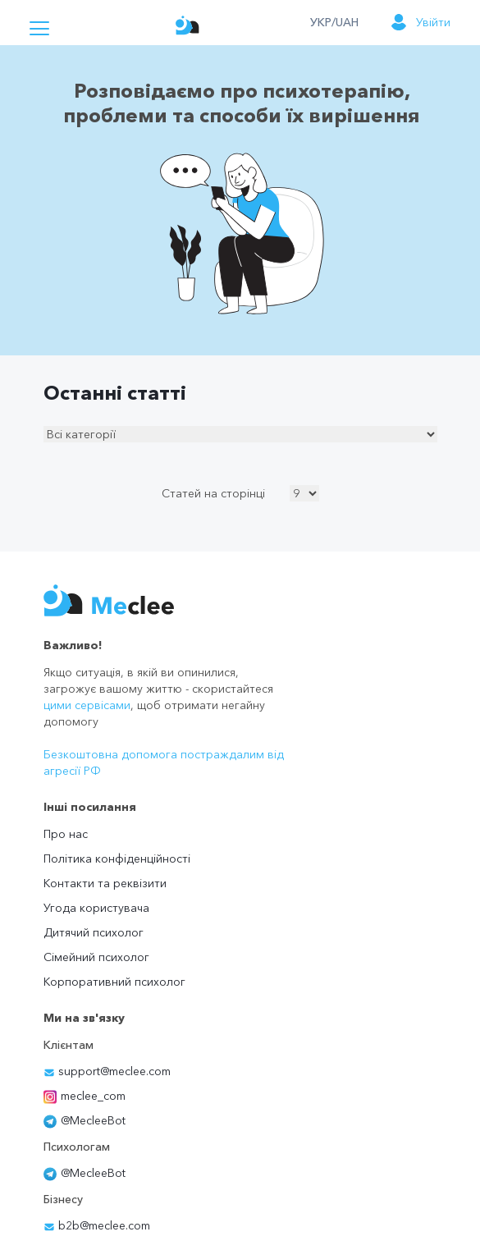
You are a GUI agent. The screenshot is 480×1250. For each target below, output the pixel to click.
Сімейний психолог (96, 957)
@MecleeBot (84, 1120)
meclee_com (84, 1095)
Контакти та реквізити (105, 883)
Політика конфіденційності (116, 858)
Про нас (65, 833)
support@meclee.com (107, 1071)
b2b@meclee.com (96, 1225)
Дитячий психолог (93, 932)
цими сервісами (86, 705)
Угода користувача (96, 907)
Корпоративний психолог (114, 981)
